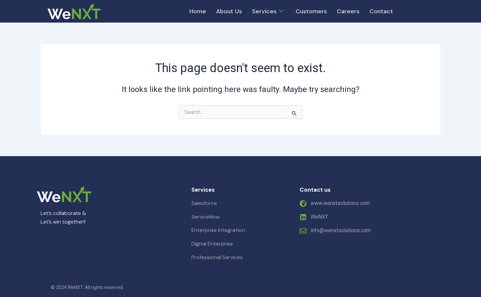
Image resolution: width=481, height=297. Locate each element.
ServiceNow (205, 216)
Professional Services (217, 257)
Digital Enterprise (212, 243)
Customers (311, 11)
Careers (348, 11)
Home (197, 11)
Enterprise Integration (218, 230)
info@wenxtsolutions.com (341, 230)
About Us (229, 11)
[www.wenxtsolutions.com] (303, 203)
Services (268, 11)
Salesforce (204, 203)
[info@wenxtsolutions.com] (303, 230)
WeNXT (319, 217)
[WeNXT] (303, 217)
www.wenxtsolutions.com (340, 203)
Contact (381, 11)
